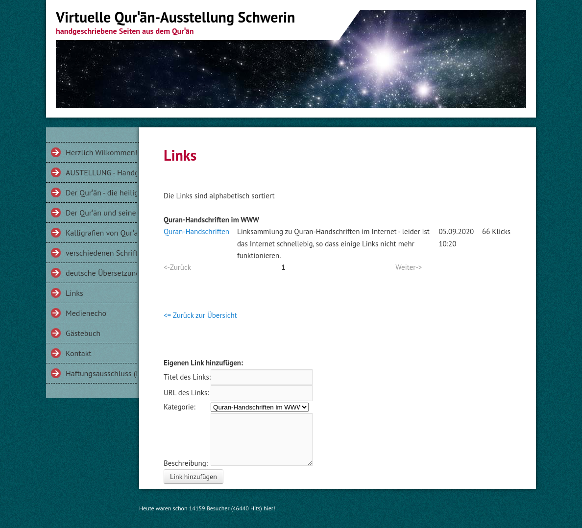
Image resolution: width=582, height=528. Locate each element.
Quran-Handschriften (196, 231)
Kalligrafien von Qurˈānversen (101, 233)
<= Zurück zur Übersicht (200, 315)
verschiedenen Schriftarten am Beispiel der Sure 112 (101, 253)
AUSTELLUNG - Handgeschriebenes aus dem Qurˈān (101, 172)
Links (74, 293)
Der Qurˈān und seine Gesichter (101, 212)
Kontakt (79, 353)
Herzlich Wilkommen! (101, 152)
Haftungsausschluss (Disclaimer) (101, 373)
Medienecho (86, 313)
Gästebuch (83, 333)
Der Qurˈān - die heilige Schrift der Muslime (101, 192)
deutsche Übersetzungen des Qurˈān (101, 273)
